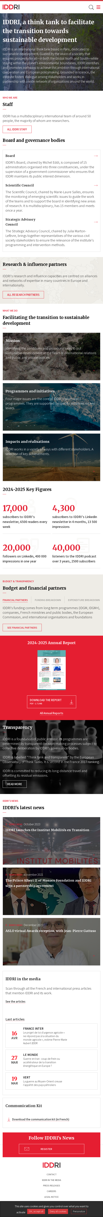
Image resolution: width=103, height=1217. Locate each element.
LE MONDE (30, 1055)
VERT (26, 1077)
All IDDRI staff (17, 129)
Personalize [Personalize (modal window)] (79, 1211)
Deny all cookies (58, 1211)
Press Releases (51, 1185)
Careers (51, 1191)
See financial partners (22, 627)
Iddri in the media (51, 1180)
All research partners (23, 295)
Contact (52, 1174)
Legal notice (51, 1196)
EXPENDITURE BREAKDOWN (84, 600)
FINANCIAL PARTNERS (15, 600)
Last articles (15, 1019)
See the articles (15, 1001)
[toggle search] (91, 7)
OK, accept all (36, 1211)
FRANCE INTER (33, 1028)
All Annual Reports (51, 713)
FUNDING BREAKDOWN (48, 600)
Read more (14, 784)
